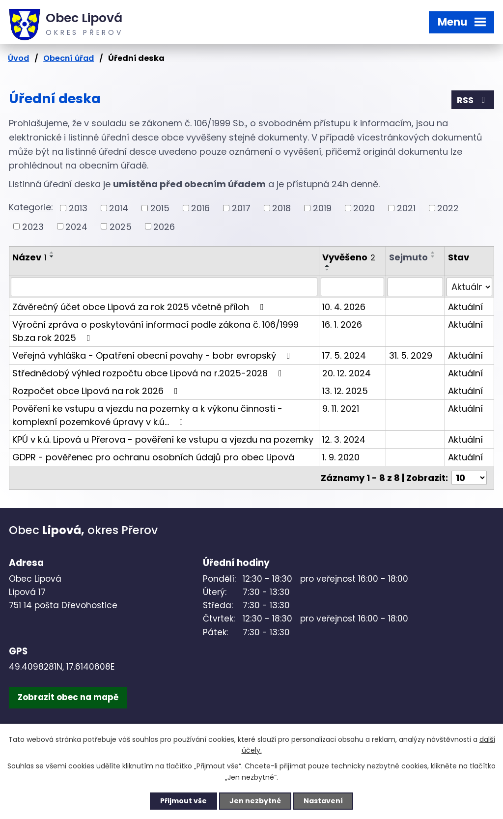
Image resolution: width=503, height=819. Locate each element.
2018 (281, 208)
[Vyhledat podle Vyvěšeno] (352, 287)
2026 (164, 226)
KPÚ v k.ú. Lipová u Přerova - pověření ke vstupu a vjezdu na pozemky (162, 439)
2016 (200, 208)
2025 (121, 226)
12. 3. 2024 (343, 439)
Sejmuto (408, 257)
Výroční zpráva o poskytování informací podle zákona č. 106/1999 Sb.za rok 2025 (155, 331)
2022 (448, 208)
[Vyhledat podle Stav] (469, 287)
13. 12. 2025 (345, 391)
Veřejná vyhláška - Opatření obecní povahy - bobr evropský (153, 355)
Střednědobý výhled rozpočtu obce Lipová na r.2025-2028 (149, 373)
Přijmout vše (183, 801)
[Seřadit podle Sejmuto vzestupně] (433, 252)
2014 (118, 208)
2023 (33, 226)
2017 (241, 208)
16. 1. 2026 (342, 324)
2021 (406, 208)
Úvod (18, 58)
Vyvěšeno (348, 257)
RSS (473, 100)
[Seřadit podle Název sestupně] (52, 256)
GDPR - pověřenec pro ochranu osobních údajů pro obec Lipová (153, 457)
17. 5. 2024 (344, 355)
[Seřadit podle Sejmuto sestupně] (433, 256)
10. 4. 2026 (343, 307)
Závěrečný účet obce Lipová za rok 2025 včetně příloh (139, 307)
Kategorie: (31, 207)
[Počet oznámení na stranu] (469, 478)
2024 (76, 226)
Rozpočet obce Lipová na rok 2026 (97, 391)
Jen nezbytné (255, 801)
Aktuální (465, 307)
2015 (159, 208)
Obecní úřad (68, 58)
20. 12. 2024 (346, 373)
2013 (78, 208)
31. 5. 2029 (410, 355)
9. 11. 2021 (340, 408)
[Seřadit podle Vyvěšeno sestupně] (327, 270)
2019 (322, 208)
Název (29, 257)
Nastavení (323, 801)
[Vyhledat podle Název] (164, 287)
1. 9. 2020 (341, 457)
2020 (364, 208)
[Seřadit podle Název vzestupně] (52, 252)
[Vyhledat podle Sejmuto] (415, 287)
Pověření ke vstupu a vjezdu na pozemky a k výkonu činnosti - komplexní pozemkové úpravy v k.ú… (147, 415)
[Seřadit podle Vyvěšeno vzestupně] (327, 266)
